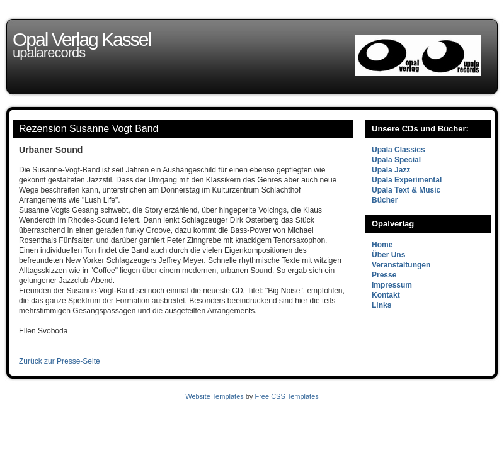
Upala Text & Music (406, 190)
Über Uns (388, 254)
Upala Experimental (407, 180)
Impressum (392, 285)
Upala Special (396, 159)
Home (382, 244)
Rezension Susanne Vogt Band (89, 128)
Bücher (385, 200)
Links (381, 305)
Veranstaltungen (401, 264)
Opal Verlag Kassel (82, 39)
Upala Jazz (391, 169)
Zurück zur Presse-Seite (59, 361)
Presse (384, 275)
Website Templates (214, 396)
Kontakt (386, 295)
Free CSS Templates (286, 396)
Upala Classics (398, 149)
